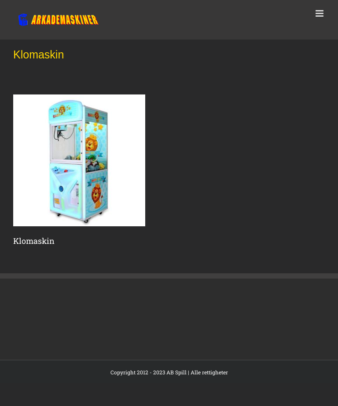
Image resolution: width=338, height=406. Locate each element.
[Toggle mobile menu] (320, 13)
